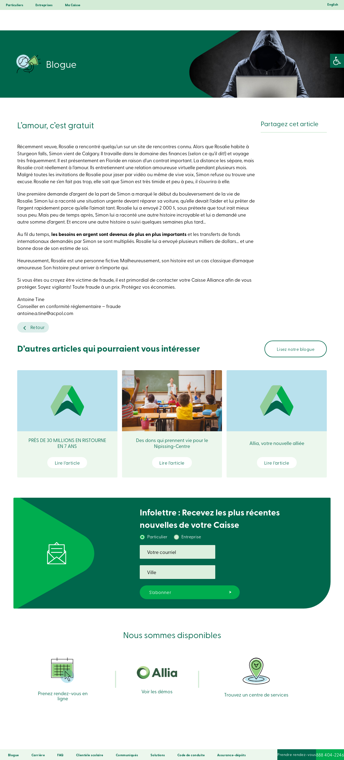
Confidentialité (108, 742)
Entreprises (43, 5)
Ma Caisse (72, 5)
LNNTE (219, 742)
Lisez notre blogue (295, 351)
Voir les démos (157, 668)
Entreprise (191, 538)
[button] (337, 61)
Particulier (157, 538)
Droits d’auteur (200, 742)
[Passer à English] (331, 6)
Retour (37, 328)
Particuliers (14, 5)
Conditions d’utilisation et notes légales (154, 742)
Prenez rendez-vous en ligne (62, 665)
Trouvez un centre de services (256, 666)
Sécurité (86, 742)
